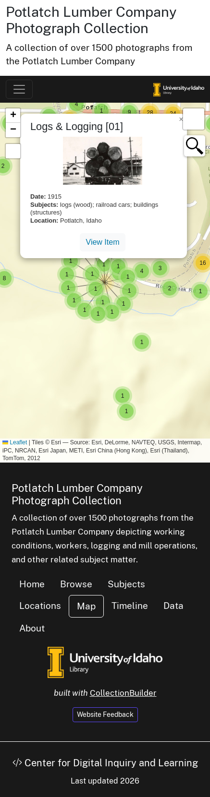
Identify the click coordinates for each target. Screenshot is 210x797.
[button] (126, 411)
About (32, 628)
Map (86, 606)
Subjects (126, 584)
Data (173, 605)
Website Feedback (105, 714)
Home (32, 584)
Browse (76, 584)
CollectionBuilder (123, 693)
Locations (40, 605)
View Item (103, 242)
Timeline (129, 605)
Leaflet (14, 442)
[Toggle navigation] (19, 89)
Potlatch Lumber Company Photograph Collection (91, 20)
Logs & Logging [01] (76, 126)
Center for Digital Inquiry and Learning (105, 763)
